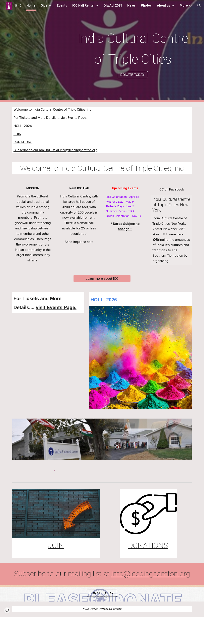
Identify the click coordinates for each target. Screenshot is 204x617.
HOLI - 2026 (23, 126)
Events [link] (62, 5)
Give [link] (44, 5)
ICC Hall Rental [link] (83, 5)
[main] (133, 47)
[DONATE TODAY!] (133, 74)
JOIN (17, 134)
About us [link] (163, 5)
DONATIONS (23, 142)
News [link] (131, 5)
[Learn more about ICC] (102, 278)
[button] (199, 5)
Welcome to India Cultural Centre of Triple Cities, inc (52, 109)
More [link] (184, 5)
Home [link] (30, 5)
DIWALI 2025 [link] (113, 5)
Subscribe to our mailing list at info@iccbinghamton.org (55, 150)
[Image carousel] (102, 439)
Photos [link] (146, 5)
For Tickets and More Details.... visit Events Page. (50, 118)
